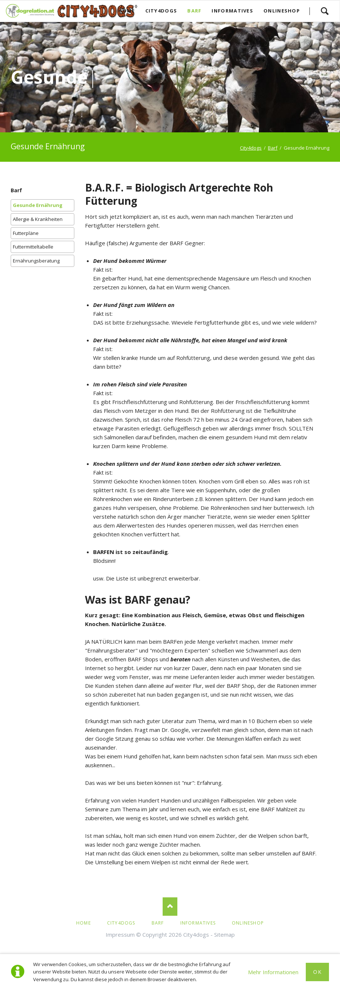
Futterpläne (26, 233)
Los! (324, 11)
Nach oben (170, 906)
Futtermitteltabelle (33, 246)
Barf (16, 190)
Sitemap (224, 934)
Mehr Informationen (273, 972)
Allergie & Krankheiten (38, 219)
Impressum (120, 934)
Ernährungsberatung (36, 260)
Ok (317, 971)
